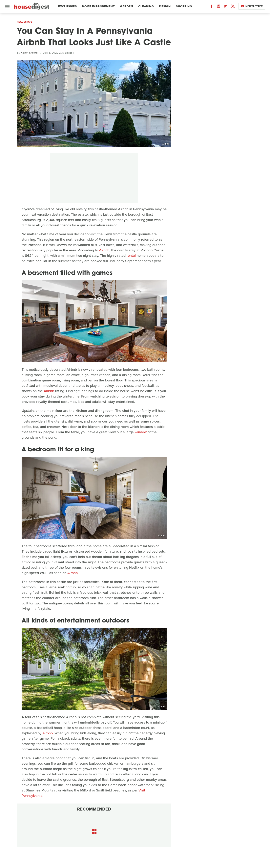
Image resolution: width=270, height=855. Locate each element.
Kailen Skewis (29, 53)
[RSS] (233, 7)
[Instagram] (218, 7)
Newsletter (252, 6)
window (141, 432)
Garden (126, 6)
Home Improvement (98, 6)
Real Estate (24, 22)
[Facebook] (211, 7)
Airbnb (165, 144)
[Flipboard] (225, 7)
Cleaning (146, 6)
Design (165, 6)
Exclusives (67, 6)
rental (131, 255)
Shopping (184, 6)
